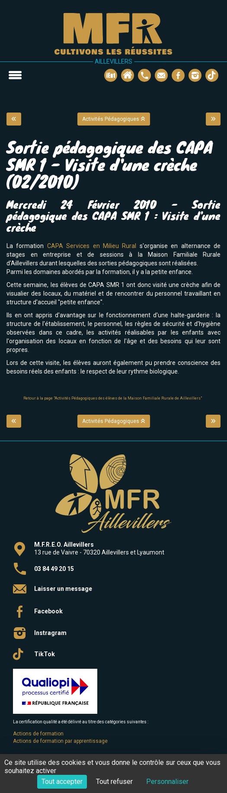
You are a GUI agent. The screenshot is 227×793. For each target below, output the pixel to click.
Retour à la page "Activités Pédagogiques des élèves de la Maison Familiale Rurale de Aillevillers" (112, 398)
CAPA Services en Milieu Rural (93, 245)
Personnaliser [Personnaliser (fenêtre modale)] (167, 781)
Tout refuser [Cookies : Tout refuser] (114, 781)
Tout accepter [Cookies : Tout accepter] (62, 781)
